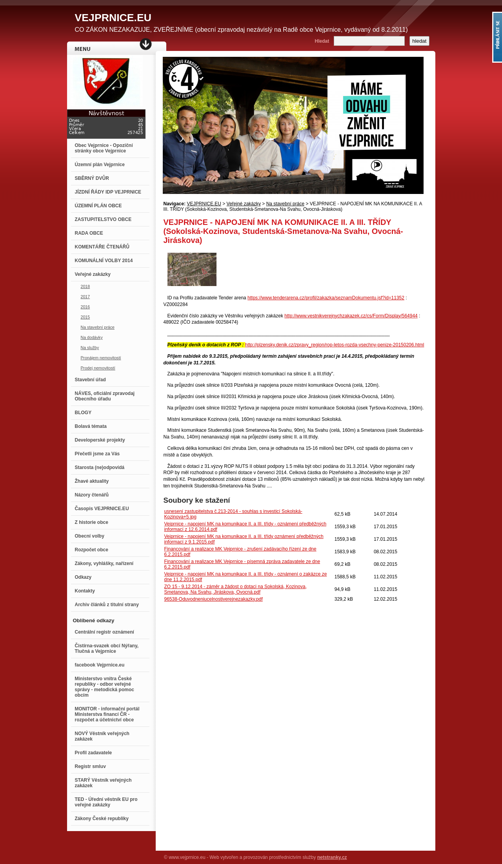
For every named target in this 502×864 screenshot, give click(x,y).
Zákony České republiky (102, 818)
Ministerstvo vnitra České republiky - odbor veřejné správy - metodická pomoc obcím (104, 687)
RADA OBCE (89, 233)
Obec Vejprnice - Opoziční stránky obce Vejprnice (104, 148)
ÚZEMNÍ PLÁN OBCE (98, 205)
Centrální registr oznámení (104, 632)
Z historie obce (91, 522)
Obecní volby (89, 536)
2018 (85, 286)
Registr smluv (90, 766)
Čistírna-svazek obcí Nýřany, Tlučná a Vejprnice (107, 648)
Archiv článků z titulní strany (107, 604)
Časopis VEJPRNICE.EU (102, 508)
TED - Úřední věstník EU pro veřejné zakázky (106, 802)
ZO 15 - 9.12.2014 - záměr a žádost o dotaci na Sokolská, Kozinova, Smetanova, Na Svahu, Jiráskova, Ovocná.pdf (235, 589)
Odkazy (83, 577)
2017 (85, 296)
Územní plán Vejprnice (100, 164)
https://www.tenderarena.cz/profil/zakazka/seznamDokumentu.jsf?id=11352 (325, 298)
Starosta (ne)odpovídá (100, 467)
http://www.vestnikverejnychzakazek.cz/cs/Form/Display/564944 (350, 316)
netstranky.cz (332, 857)
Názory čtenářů (92, 495)
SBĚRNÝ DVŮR (92, 178)
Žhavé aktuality (92, 481)
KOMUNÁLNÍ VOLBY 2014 (104, 260)
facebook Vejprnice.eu (100, 665)
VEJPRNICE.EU (204, 203)
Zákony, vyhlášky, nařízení (104, 563)
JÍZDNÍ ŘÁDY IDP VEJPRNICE (108, 192)
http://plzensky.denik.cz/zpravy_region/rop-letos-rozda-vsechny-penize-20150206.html (334, 345)
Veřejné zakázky (93, 274)
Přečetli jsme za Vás (97, 453)
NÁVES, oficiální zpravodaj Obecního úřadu (105, 396)
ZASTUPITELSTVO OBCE (103, 219)
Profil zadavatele (93, 752)
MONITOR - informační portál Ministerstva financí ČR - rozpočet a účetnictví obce (107, 714)
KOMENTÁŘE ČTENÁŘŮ (102, 247)
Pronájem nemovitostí (101, 357)
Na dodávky (92, 337)
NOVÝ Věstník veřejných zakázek (102, 736)
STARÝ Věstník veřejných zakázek (103, 782)
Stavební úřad (90, 379)
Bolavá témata (91, 426)
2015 (85, 317)
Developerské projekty (100, 440)
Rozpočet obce (91, 549)
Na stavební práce (98, 327)
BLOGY (83, 412)
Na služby (90, 347)
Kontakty (85, 591)
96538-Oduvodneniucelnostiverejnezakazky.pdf (213, 599)
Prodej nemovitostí (98, 368)
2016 (85, 306)
